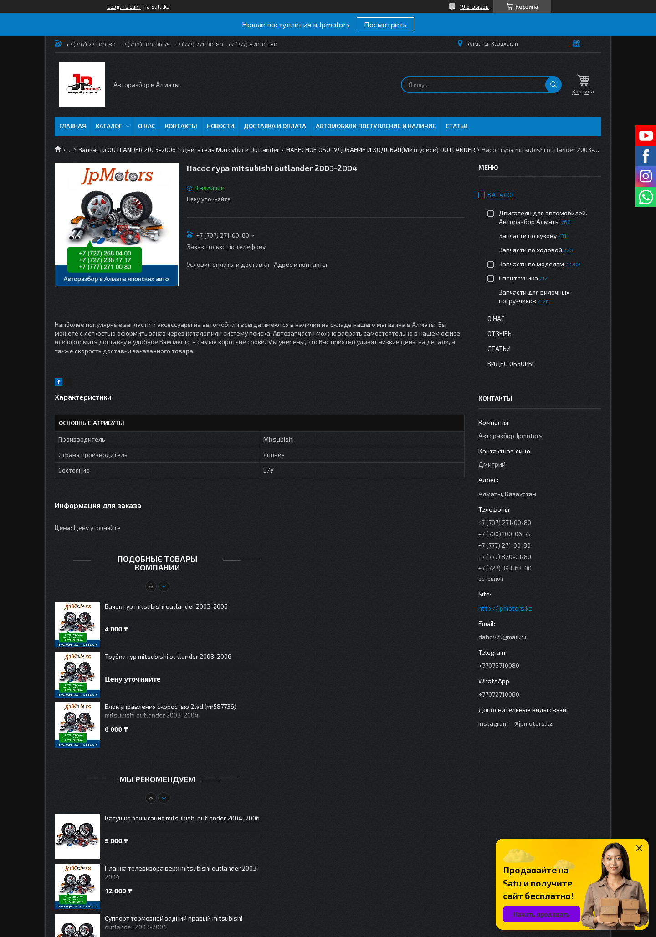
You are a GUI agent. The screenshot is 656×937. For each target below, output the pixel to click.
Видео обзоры (510, 363)
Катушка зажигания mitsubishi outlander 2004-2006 (182, 818)
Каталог (109, 126)
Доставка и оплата (275, 126)
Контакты (181, 126)
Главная (72, 126)
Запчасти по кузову (528, 235)
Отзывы (500, 333)
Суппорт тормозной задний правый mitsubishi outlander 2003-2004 (173, 922)
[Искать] (553, 84)
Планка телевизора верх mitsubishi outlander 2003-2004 (182, 872)
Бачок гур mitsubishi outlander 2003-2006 (166, 606)
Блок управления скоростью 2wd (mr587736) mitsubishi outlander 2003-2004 (170, 711)
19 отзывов (474, 6)
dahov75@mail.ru (502, 637)
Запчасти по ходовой (530, 250)
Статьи (457, 126)
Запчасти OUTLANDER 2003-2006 (127, 149)
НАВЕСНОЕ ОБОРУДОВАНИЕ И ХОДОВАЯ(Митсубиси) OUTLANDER (380, 149)
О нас (146, 126)
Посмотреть (385, 24)
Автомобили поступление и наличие (376, 126)
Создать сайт (124, 6)
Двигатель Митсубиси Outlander (230, 149)
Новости (220, 126)
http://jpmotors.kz (505, 608)
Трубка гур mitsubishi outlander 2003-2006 (168, 656)
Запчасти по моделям (531, 264)
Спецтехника (518, 278)
